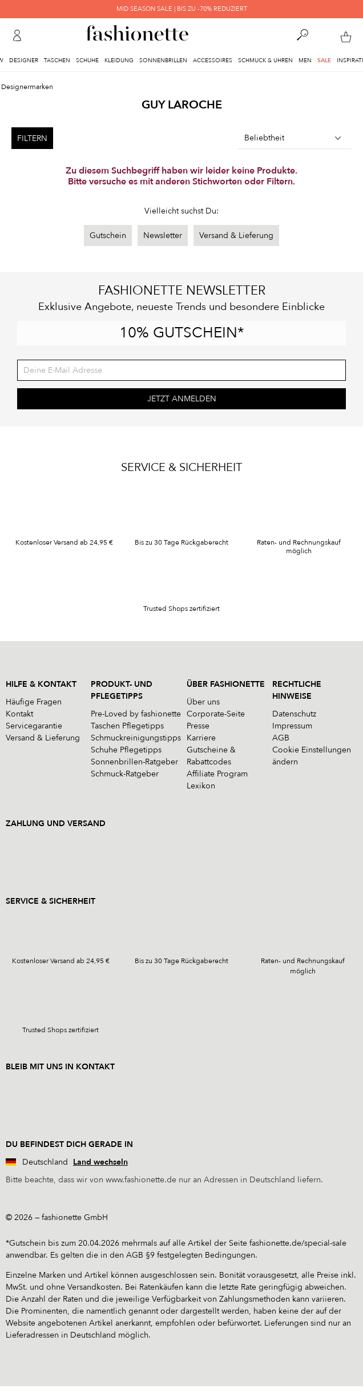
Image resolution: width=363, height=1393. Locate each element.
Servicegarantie (34, 725)
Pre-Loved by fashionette (136, 713)
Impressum (292, 725)
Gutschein (108, 235)
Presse (198, 725)
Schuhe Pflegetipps (126, 749)
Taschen (57, 61)
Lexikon (201, 785)
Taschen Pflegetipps (127, 725)
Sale (324, 61)
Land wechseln (100, 1162)
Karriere (201, 737)
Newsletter (162, 235)
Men (305, 61)
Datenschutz (294, 713)
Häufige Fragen (34, 701)
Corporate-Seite (216, 713)
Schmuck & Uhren (265, 61)
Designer (23, 61)
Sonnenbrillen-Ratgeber (134, 761)
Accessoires (212, 61)
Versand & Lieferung (236, 235)
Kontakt (19, 713)
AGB (280, 737)
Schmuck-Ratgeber (125, 773)
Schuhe (87, 61)
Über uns (203, 701)
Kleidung (119, 61)
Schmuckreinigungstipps (136, 737)
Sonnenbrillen (163, 61)
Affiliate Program (217, 773)
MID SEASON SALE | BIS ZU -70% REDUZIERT (181, 9)
